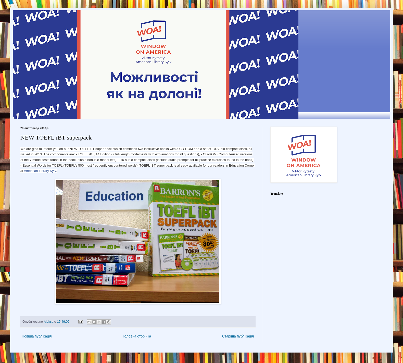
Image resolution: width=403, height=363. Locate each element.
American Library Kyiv (40, 171)
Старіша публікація (238, 336)
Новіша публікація (37, 336)
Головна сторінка (137, 336)
